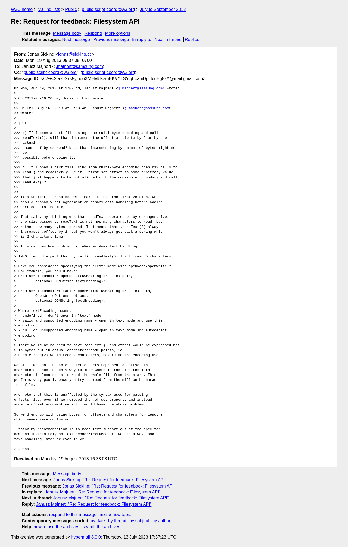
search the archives (101, 526)
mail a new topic (115, 514)
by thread (117, 520)
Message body (67, 33)
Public (71, 9)
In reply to (141, 39)
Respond (93, 33)
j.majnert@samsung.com (79, 66)
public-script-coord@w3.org (108, 9)
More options (117, 33)
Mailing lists (49, 9)
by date (98, 520)
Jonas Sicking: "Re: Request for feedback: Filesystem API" (110, 479)
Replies (192, 39)
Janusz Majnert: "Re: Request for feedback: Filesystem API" (102, 492)
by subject (139, 520)
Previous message (111, 39)
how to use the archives (56, 526)
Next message (76, 39)
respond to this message (72, 514)
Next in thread (168, 39)
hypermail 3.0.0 (86, 537)
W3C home (22, 9)
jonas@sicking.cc (75, 54)
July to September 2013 (163, 9)
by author (161, 520)
